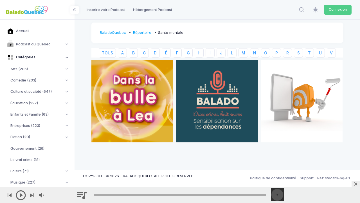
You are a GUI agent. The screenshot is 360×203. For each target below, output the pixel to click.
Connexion (338, 9)
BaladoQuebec (113, 32)
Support (307, 178)
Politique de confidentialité (273, 178)
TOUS (107, 52)
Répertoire (142, 32)
